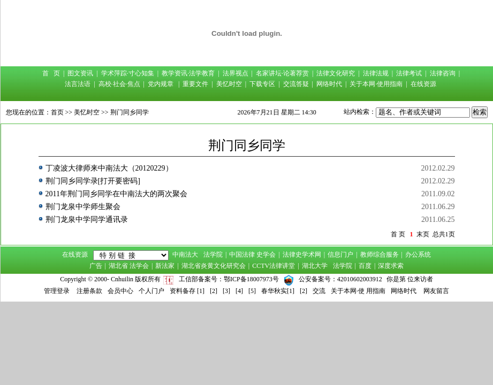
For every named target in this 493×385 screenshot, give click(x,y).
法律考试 (409, 73)
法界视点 (235, 73)
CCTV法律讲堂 (273, 266)
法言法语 (77, 84)
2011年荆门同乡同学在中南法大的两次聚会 (116, 194)
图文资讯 (80, 73)
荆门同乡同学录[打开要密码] (92, 181)
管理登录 (57, 291)
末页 (422, 234)
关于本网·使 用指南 (358, 291)
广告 (95, 266)
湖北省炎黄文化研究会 (213, 266)
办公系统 (418, 254)
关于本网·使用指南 (376, 84)
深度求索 (391, 266)
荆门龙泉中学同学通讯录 (86, 219)
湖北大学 (315, 266)
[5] (252, 291)
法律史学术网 (302, 254)
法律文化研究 (335, 73)
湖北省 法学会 (129, 266)
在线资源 (423, 84)
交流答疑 (296, 84)
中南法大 (185, 254)
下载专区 (262, 84)
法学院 (213, 254)
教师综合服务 (379, 254)
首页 (57, 112)
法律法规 (376, 73)
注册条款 (89, 291)
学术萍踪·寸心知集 (127, 73)
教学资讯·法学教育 (188, 73)
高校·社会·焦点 (119, 84)
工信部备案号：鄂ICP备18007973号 (229, 279)
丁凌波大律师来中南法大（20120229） (109, 168)
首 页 (51, 73)
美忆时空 (229, 84)
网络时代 (329, 84)
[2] (213, 291)
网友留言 (436, 291)
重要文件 (195, 84)
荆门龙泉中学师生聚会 (82, 207)
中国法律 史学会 (252, 254)
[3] (226, 291)
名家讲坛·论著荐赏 (282, 73)
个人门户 (151, 291)
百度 (365, 266)
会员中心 (120, 291)
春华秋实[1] (277, 291)
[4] (239, 291)
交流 (319, 291)
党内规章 (160, 84)
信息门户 (340, 254)
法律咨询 (443, 73)
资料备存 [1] (187, 291)
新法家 (165, 266)
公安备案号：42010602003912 (340, 279)
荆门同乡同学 (129, 112)
